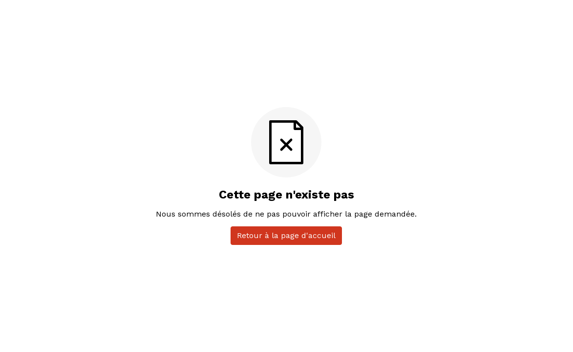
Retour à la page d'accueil (286, 235)
